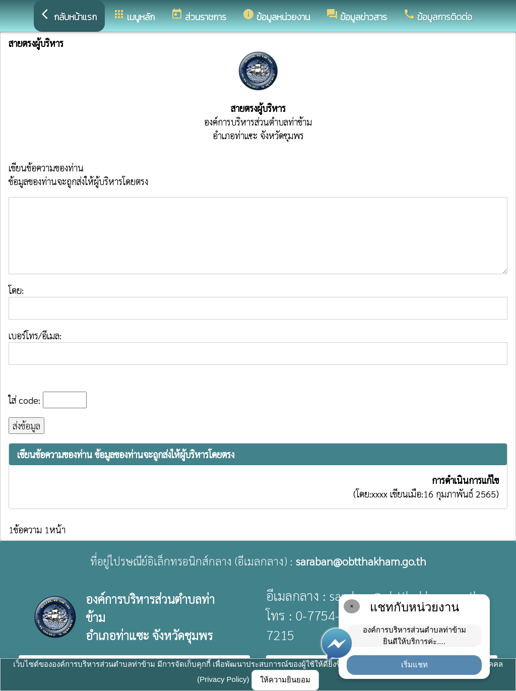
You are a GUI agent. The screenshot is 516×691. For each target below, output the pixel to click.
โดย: (258, 302)
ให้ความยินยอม (285, 679)
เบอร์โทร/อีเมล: (258, 347)
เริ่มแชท (414, 664)
